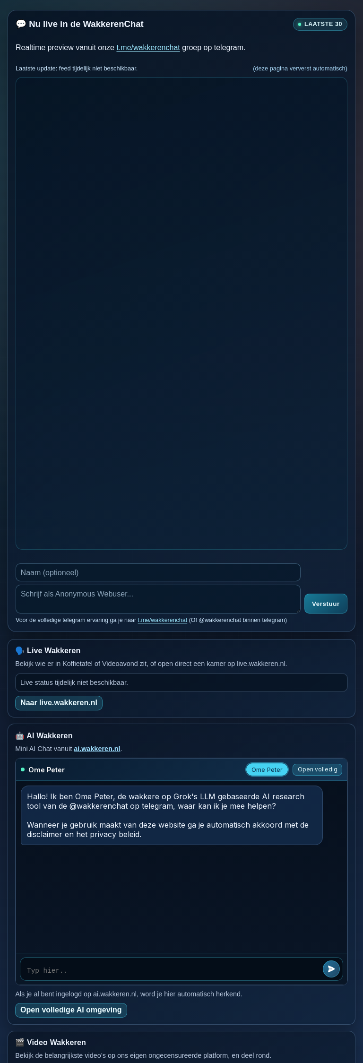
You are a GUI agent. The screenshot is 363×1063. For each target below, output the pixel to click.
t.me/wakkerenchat (148, 47)
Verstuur (326, 603)
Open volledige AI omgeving (71, 1010)
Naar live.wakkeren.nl (58, 703)
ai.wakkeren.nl (97, 748)
